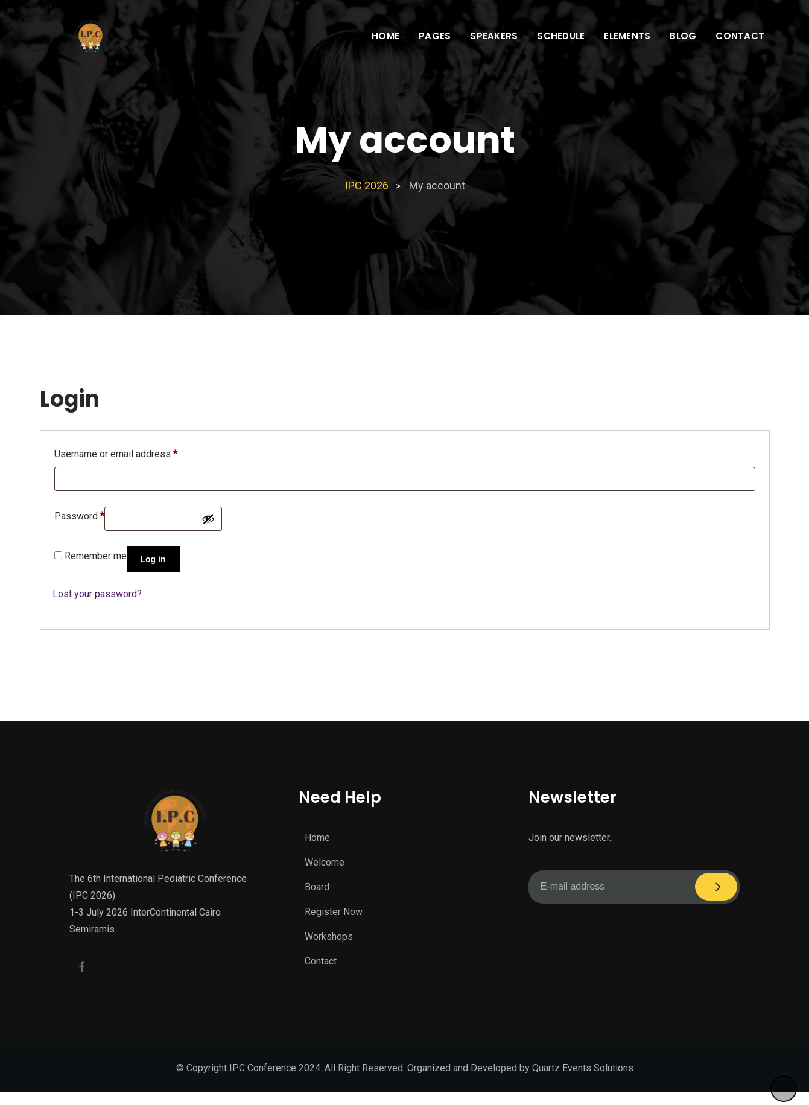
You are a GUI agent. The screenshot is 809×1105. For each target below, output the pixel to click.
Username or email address (115, 452)
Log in (153, 559)
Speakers (494, 36)
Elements (627, 36)
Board (317, 887)
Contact (739, 36)
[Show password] (208, 518)
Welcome (324, 862)
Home (385, 36)
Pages (435, 36)
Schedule (561, 36)
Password (79, 514)
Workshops (329, 936)
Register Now (334, 911)
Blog (683, 36)
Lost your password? (97, 594)
